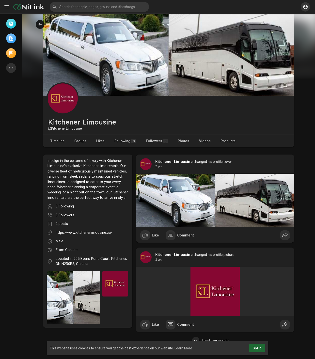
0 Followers (65, 215)
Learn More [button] (183, 348)
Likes (100, 141)
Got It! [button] (257, 348)
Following (125, 141)
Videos (205, 141)
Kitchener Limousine (174, 161)
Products (228, 141)
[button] (99, 7)
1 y (157, 166)
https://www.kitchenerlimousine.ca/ (84, 232)
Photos (183, 141)
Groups (80, 141)
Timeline (57, 141)
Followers (157, 141)
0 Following (65, 206)
